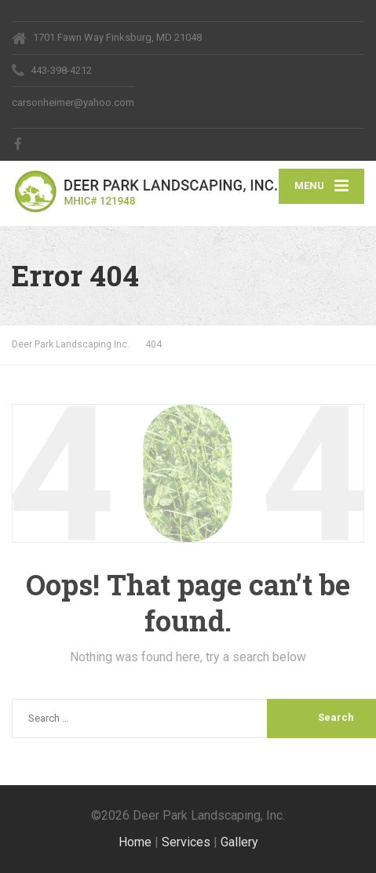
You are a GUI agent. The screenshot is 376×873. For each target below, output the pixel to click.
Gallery (239, 842)
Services (186, 842)
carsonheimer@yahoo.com (73, 102)
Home (135, 842)
